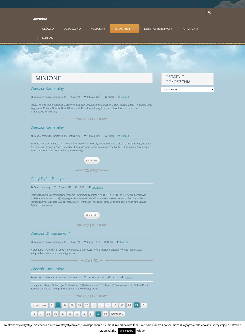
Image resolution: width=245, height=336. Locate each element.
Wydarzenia (125, 28)
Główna (48, 28)
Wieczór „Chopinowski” (50, 233)
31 (70, 314)
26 (34, 314)
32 (77, 314)
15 (72, 305)
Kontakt (48, 37)
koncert (125, 97)
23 (129, 305)
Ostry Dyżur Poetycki (48, 179)
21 (115, 305)
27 (41, 314)
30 (62, 314)
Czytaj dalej (92, 160)
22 (122, 305)
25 (143, 305)
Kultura (98, 28)
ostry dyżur (97, 187)
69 (105, 314)
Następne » (117, 314)
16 (79, 305)
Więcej (140, 330)
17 (86, 305)
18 (93, 305)
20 (108, 305)
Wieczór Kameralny (47, 88)
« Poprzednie (40, 305)
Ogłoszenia (72, 28)
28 (48, 314)
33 (84, 314)
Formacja (190, 28)
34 (91, 314)
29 (55, 314)
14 (65, 305)
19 (101, 305)
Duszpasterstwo (158, 28)
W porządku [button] (126, 330)
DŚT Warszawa (40, 18)
